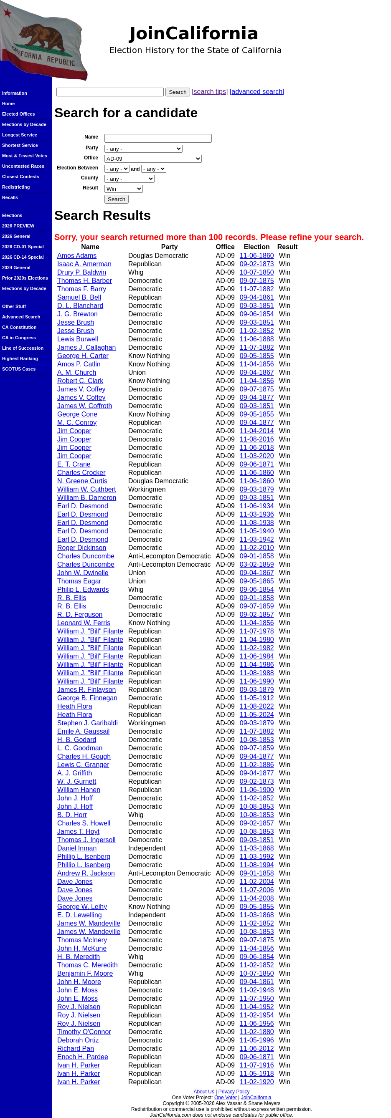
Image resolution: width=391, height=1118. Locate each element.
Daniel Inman (76, 848)
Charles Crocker (81, 472)
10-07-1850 (257, 272)
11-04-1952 (257, 1006)
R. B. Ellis (71, 597)
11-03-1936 (257, 514)
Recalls (10, 197)
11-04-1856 (257, 364)
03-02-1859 (257, 564)
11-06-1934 (257, 506)
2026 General (16, 236)
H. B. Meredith (78, 956)
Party (92, 148)
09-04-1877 (257, 397)
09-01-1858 (257, 556)
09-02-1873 (257, 264)
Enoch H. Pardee (82, 1056)
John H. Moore (79, 981)
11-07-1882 (257, 289)
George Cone (77, 414)
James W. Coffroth (84, 405)
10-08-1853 (257, 739)
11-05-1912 (257, 698)
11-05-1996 (257, 1040)
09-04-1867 (257, 372)
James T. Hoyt (78, 831)
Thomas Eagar (79, 581)
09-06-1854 (257, 314)
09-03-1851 (257, 305)
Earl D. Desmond (82, 506)
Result (90, 188)
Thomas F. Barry (81, 289)
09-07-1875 (257, 280)
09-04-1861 (257, 297)
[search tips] (210, 91)
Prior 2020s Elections (25, 277)
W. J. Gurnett (76, 781)
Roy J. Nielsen (78, 1006)
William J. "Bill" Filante (90, 631)
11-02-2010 (257, 547)
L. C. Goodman (80, 748)
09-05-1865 (257, 581)
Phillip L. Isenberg (83, 856)
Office (91, 158)
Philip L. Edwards (83, 589)
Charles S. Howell (83, 823)
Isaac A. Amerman (84, 264)
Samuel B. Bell (79, 297)
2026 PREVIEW (18, 225)
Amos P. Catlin (79, 364)
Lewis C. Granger (83, 764)
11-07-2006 (257, 889)
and (135, 169)
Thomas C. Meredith (87, 965)
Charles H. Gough (84, 756)
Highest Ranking (20, 358)
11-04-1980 (257, 639)
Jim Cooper (74, 430)
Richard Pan (75, 1048)
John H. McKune (82, 948)
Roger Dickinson (81, 547)
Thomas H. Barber (84, 280)
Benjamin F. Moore (85, 973)
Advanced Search (21, 316)
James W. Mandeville (88, 923)
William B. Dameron (86, 497)
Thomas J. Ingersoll (86, 839)
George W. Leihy (82, 906)
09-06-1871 (257, 464)
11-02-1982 (257, 647)
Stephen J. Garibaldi (87, 723)
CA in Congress (19, 337)
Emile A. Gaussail (83, 731)
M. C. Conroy (76, 422)
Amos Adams (76, 255)
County (89, 178)
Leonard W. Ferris (83, 622)
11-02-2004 (257, 881)
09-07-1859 (257, 606)
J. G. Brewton (77, 314)
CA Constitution (19, 327)
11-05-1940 (257, 531)
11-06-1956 (257, 1023)
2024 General (16, 267)
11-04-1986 (257, 664)
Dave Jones (75, 881)
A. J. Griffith (74, 773)
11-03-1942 (257, 539)
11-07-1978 (257, 631)
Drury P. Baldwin (81, 272)
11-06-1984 (257, 656)
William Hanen (78, 789)
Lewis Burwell (77, 339)
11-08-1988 (257, 672)
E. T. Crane (74, 464)
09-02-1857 (257, 614)
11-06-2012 (257, 1048)
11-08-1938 (257, 522)
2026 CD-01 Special (23, 246)
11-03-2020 (257, 455)
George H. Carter (83, 355)
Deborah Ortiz (78, 1040)
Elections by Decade (24, 124)
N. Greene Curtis (82, 481)
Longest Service (19, 134)
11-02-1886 (257, 764)
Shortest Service (20, 145)
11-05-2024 (257, 714)
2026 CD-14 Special (23, 257)
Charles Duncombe (85, 556)
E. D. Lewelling (79, 915)
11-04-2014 (257, 430)
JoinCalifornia (256, 1097)
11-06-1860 (257, 255)
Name (91, 137)
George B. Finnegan (87, 698)
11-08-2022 (257, 706)
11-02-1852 (257, 330)
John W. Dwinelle (83, 572)
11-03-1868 (257, 848)
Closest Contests (20, 176)
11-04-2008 (257, 898)
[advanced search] (257, 91)
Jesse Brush (75, 322)
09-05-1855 (257, 355)
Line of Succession (22, 348)
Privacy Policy (234, 1092)
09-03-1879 (257, 489)
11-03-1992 (257, 856)
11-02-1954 (257, 1015)
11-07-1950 (257, 998)
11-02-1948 (257, 990)
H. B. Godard (76, 739)
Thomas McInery (82, 940)
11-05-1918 (257, 1073)
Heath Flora (74, 706)
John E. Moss (77, 990)
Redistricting (16, 186)
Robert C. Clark (80, 380)
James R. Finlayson (86, 689)
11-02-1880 (257, 1031)
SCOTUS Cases (19, 368)
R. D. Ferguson (79, 614)
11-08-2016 (257, 439)
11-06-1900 (257, 789)
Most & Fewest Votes (24, 155)
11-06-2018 (257, 447)
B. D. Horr (72, 814)
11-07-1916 (257, 1065)
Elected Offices (18, 113)
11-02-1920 (257, 1081)
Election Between (77, 168)
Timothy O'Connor (84, 1031)
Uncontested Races (23, 166)
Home (8, 103)
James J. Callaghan (86, 347)
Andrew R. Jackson (86, 873)
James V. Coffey (81, 389)
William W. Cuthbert (86, 489)
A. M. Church (76, 372)
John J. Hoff (75, 798)
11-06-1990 (257, 681)
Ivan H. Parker (78, 1065)
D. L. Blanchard (80, 305)
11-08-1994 (257, 864)
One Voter (225, 1097)
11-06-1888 (257, 339)
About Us (204, 1092)
